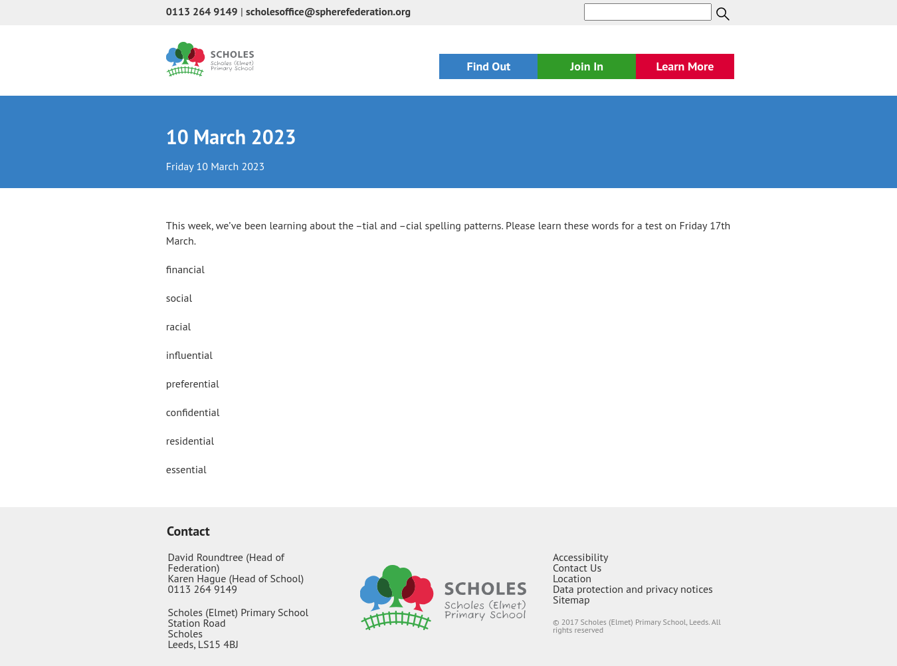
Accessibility (581, 557)
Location (572, 578)
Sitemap (571, 599)
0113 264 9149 (202, 11)
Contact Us (577, 567)
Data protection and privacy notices (633, 589)
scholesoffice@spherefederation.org (328, 11)
